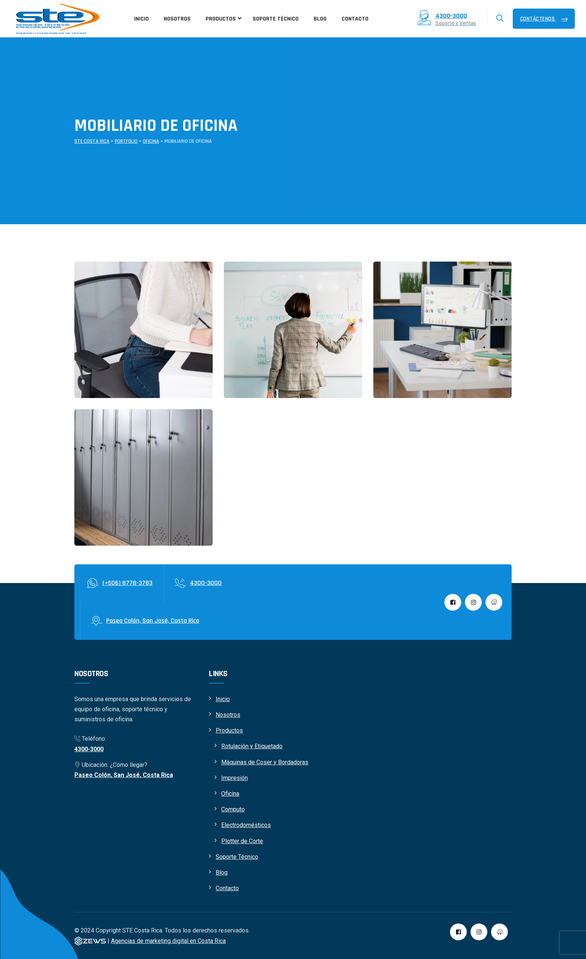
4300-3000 (89, 749)
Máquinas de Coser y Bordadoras (264, 762)
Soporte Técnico (237, 856)
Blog (222, 872)
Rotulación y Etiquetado (252, 746)
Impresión (234, 777)
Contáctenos (538, 18)
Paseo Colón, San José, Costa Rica (123, 774)
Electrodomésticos (246, 825)
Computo (233, 809)
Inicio (223, 699)
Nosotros (228, 714)
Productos (229, 730)
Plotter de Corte (242, 841)
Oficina (230, 793)
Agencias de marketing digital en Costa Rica (168, 940)
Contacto (227, 888)
